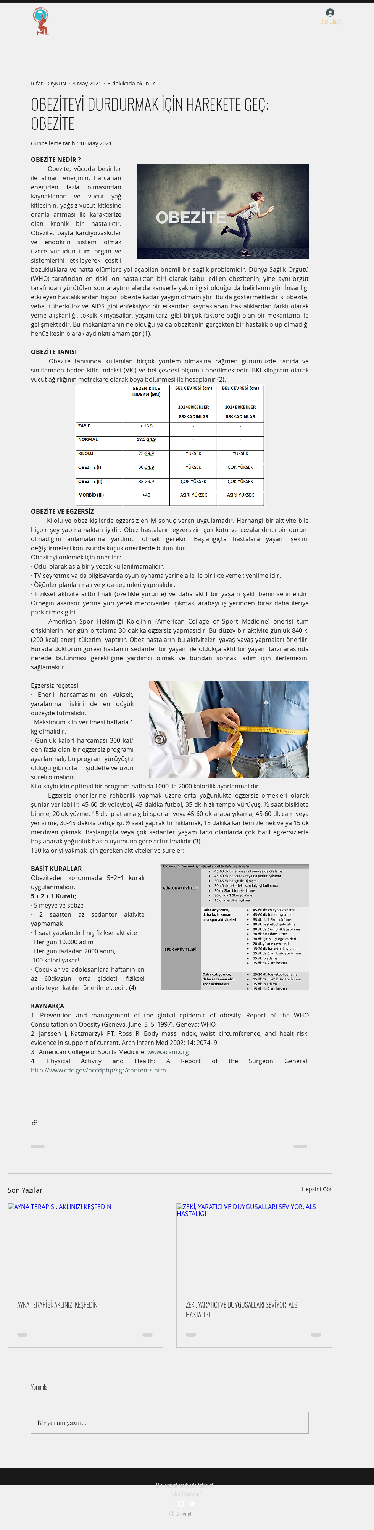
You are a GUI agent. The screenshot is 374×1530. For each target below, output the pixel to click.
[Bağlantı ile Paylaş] (34, 1122)
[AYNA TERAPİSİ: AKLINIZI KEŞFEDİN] (85, 1246)
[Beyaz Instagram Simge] (181, 1504)
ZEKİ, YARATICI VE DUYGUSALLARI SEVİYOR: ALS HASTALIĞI (241, 1309)
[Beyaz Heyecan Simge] (192, 1504)
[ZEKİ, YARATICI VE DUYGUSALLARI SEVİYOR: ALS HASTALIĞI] (254, 1246)
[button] (331, 21)
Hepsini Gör (317, 1189)
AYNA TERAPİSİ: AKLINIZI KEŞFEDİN (57, 1304)
